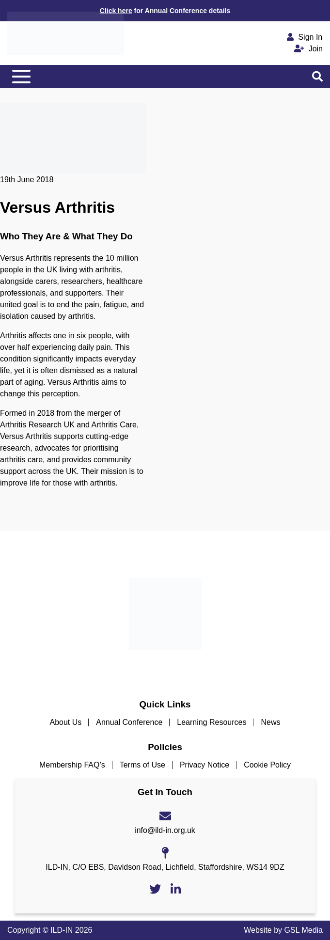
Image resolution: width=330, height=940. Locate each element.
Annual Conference (129, 722)
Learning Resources (211, 722)
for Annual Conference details (165, 11)
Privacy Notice (204, 765)
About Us (65, 722)
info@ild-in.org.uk (165, 830)
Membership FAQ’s (72, 765)
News (270, 722)
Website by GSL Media (283, 930)
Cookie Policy (267, 765)
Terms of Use (142, 765)
